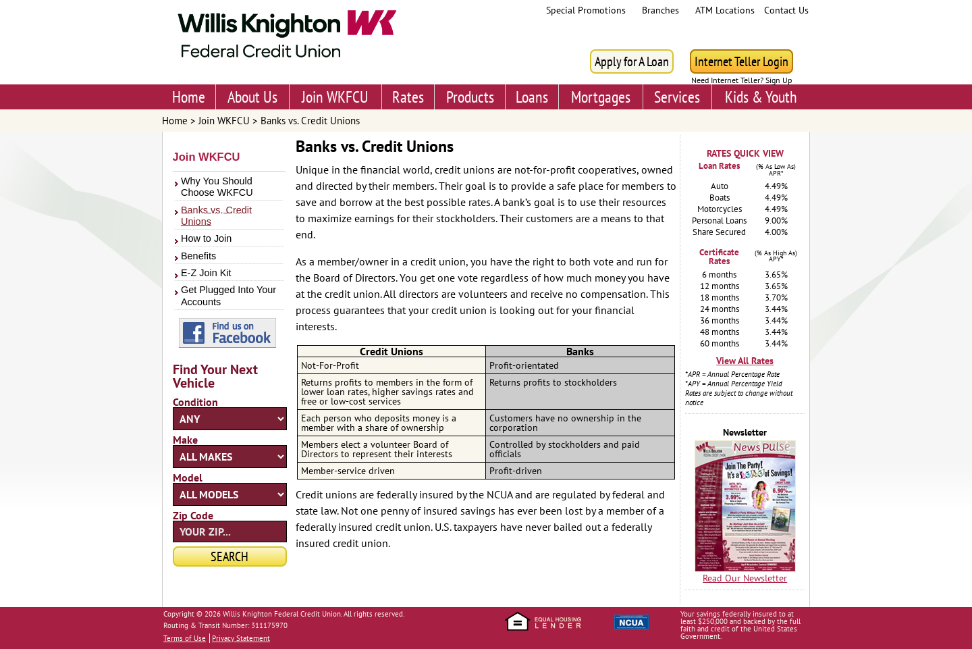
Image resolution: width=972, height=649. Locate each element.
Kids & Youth (761, 96)
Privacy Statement (241, 638)
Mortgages (600, 96)
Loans (532, 96)
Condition (195, 402)
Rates (408, 96)
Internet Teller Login (741, 61)
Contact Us (786, 10)
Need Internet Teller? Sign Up (741, 80)
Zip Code (193, 515)
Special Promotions (586, 10)
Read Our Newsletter (745, 578)
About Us (252, 96)
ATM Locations (725, 10)
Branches (660, 10)
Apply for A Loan (632, 61)
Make (185, 439)
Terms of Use (184, 638)
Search (229, 556)
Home (188, 96)
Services (677, 96)
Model (187, 477)
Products (470, 96)
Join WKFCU (335, 96)
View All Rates (745, 361)
